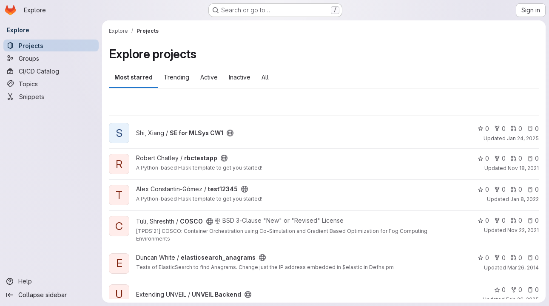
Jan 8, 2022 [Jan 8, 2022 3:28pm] (524, 199)
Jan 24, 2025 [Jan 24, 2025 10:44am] (523, 138)
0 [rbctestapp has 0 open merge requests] (516, 158)
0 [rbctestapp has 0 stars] (483, 158)
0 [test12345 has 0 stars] (483, 189)
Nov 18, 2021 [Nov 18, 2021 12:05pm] (523, 168)
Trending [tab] (176, 77)
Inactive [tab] (239, 77)
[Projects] (51, 45)
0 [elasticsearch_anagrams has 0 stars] (483, 257)
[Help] (51, 281)
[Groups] (51, 58)
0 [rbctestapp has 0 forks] (500, 158)
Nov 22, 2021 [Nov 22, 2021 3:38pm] (523, 230)
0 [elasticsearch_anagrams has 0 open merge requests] (516, 257)
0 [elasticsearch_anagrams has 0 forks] (500, 257)
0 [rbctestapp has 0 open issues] (533, 158)
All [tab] (265, 77)
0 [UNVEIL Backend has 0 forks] (516, 289)
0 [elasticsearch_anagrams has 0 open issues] (533, 257)
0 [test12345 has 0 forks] (500, 189)
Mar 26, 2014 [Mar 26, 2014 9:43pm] (523, 267)
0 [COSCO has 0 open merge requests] (516, 220)
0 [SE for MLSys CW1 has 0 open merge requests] (516, 128)
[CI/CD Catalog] (51, 71)
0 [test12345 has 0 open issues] (533, 189)
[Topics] (51, 84)
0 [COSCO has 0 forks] (500, 220)
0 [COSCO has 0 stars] (483, 220)
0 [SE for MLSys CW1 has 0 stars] (483, 128)
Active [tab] (209, 77)
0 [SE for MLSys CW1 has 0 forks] (500, 128)
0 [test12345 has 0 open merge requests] (516, 189)
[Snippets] (51, 96)
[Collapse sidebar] (51, 295)
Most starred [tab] (133, 77)
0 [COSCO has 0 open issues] (533, 220)
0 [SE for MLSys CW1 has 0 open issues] (533, 128)
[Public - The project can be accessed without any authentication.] (230, 133)
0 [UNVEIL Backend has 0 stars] (500, 289)
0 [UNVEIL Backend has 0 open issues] (533, 289)
